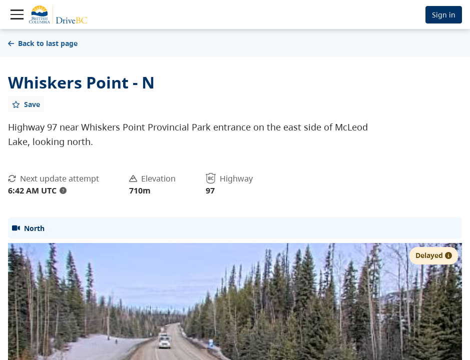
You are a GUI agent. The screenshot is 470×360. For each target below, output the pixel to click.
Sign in (443, 15)
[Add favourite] (26, 104)
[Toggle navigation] (17, 14)
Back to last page (43, 43)
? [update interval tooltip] (63, 190)
